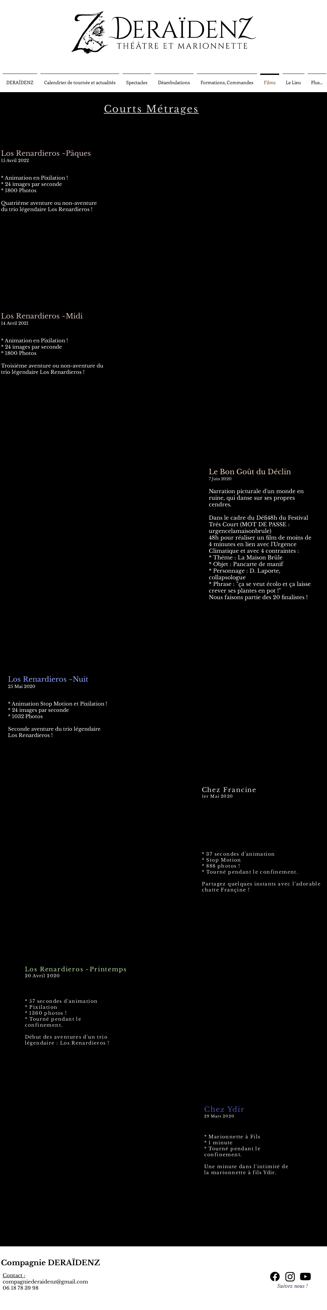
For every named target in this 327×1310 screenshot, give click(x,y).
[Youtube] (305, 1276)
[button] (80, 79)
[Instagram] (290, 1276)
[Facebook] (275, 1276)
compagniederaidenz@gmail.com (45, 1282)
